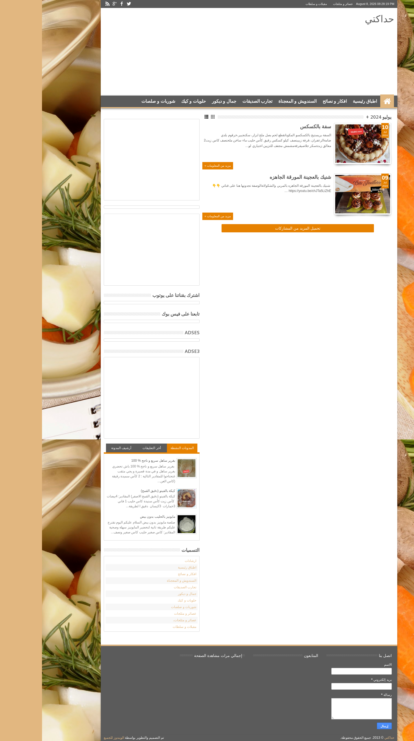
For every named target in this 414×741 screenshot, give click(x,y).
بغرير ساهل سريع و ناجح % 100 (111, 461)
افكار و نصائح (293, 101)
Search (67, 115)
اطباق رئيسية (323, 101)
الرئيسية (345, 101)
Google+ (72, 4)
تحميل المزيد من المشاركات (255, 228)
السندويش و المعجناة (255, 101)
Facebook (79, 4)
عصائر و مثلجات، (142, 620)
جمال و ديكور (182, 101)
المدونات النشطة (140, 448)
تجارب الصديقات (215, 101)
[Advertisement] (163, 51)
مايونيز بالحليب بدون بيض (115, 517)
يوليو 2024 (338, 117)
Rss (65, 4)
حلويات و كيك (151, 101)
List (165, 117)
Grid (171, 117)
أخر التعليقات (109, 448)
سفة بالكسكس (273, 126)
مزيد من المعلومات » (176, 165)
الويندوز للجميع (72, 738)
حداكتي (337, 18)
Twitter (86, 4)
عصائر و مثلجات (301, 3)
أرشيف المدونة (79, 448)
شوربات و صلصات (116, 101)
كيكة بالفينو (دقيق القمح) (116, 491)
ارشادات (148, 561)
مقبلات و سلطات (274, 3)
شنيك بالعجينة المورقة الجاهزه (258, 177)
